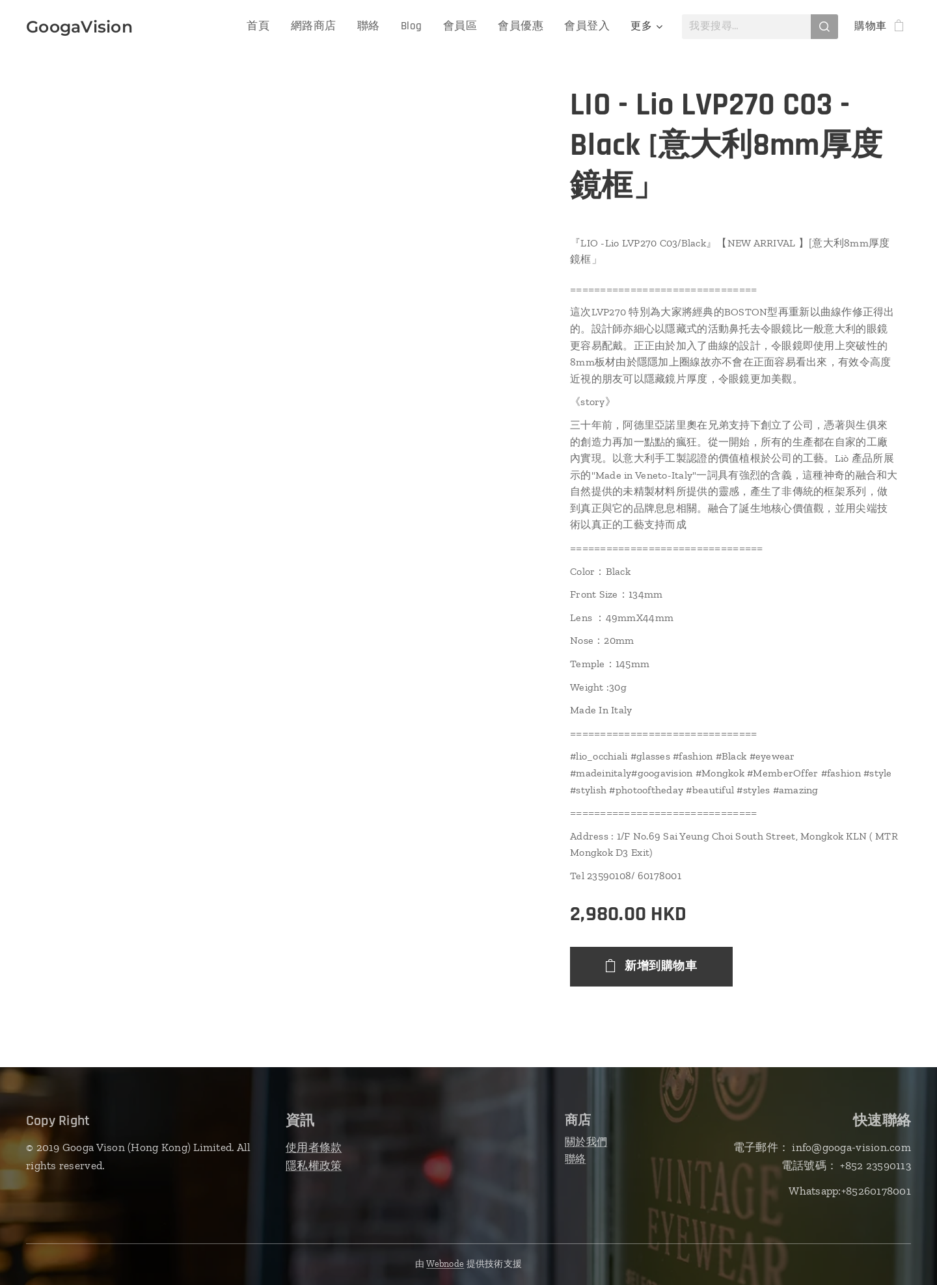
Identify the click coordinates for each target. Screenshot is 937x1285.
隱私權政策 (314, 1164)
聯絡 (575, 1158)
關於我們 (586, 1141)
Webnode (445, 1263)
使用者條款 (314, 1147)
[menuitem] (275, 26)
